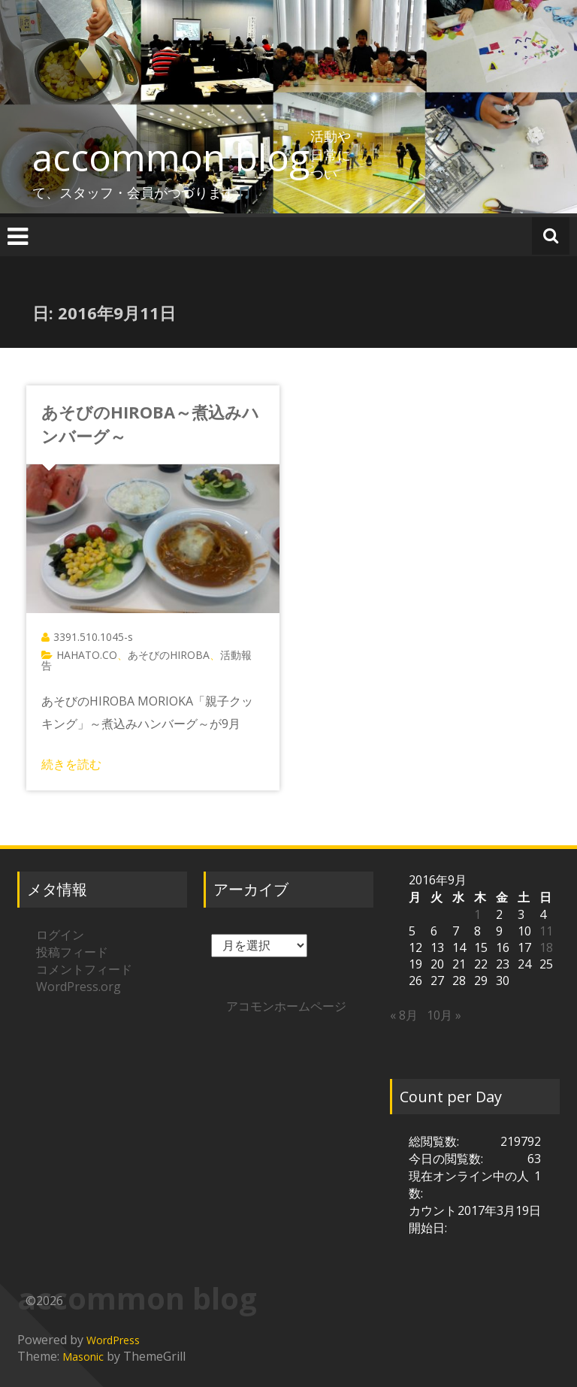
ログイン (60, 934)
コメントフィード (84, 969)
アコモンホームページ (286, 1006)
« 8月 (404, 1015)
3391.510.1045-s (93, 637)
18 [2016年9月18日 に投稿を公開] (546, 947)
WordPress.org (78, 986)
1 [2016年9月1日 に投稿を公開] (477, 914)
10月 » (444, 1015)
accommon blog (171, 157)
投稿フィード (72, 952)
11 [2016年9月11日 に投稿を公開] (546, 931)
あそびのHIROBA (169, 655)
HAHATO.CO (86, 655)
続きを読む (71, 764)
